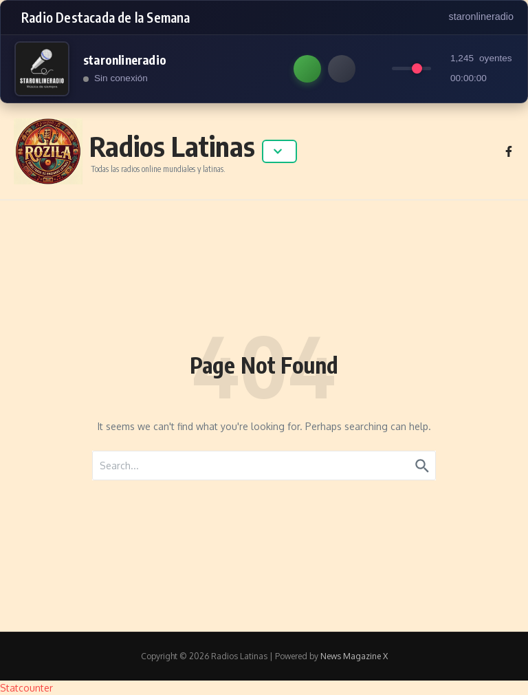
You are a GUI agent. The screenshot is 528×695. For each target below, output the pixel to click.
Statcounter (26, 688)
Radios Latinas (172, 146)
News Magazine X (354, 656)
